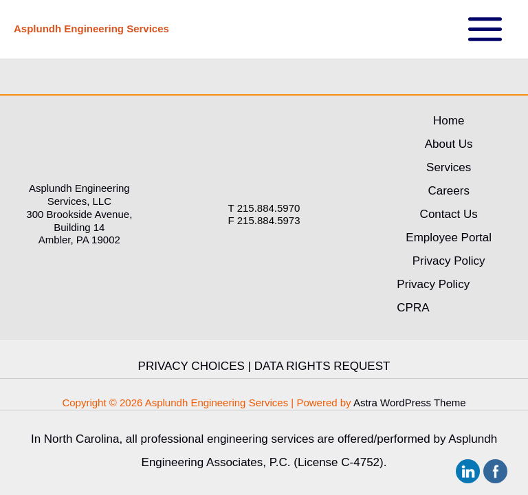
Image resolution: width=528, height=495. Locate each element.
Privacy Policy (448, 260)
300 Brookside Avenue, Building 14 (79, 220)
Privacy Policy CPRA (433, 296)
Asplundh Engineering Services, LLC (79, 194)
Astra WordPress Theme (409, 402)
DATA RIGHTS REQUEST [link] (322, 366)
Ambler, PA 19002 (79, 239)
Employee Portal (449, 237)
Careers (448, 190)
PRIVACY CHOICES (191, 366)
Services (448, 167)
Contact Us (449, 214)
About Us (449, 144)
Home (448, 120)
